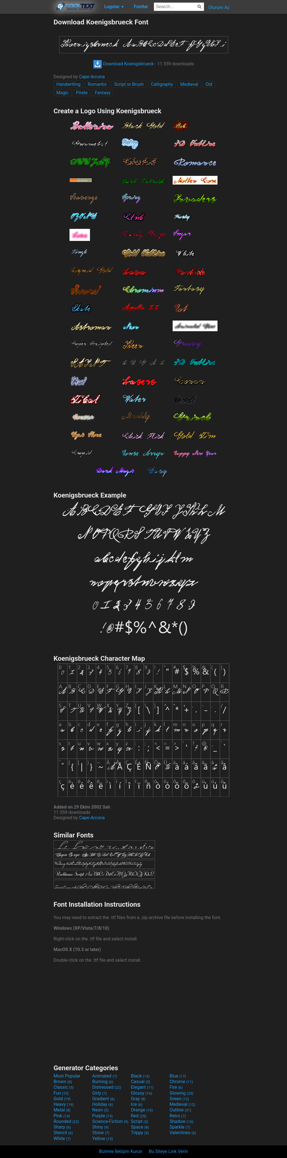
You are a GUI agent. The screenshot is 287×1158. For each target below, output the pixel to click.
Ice (136, 1104)
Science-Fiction (110, 1121)
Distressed (106, 1087)
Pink (62, 1115)
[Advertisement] (26, 102)
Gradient (103, 1098)
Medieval (189, 84)
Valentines (183, 1132)
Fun (61, 1093)
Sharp (62, 1127)
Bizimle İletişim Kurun (120, 1151)
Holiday (102, 1104)
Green (179, 1098)
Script (139, 1121)
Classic (64, 1087)
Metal (62, 1110)
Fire (176, 1087)
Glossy (141, 1093)
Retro (178, 1115)
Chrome (181, 1081)
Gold (62, 1098)
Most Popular (67, 1076)
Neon (100, 1110)
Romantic (97, 84)
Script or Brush (129, 84)
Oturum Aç (219, 7)
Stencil (63, 1132)
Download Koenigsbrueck (123, 63)
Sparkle (180, 1127)
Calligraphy (162, 84)
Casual (140, 1081)
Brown (63, 1081)
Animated (104, 1076)
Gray (138, 1098)
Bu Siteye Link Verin (168, 1151)
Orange (142, 1110)
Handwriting (68, 84)
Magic (62, 92)
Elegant (142, 1087)
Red (138, 1115)
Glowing (181, 1093)
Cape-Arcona (92, 76)
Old (208, 84)
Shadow (181, 1121)
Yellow (102, 1138)
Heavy (63, 1104)
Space (140, 1127)
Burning (102, 1081)
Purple (102, 1115)
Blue (178, 1076)
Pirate (82, 92)
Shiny (100, 1127)
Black (140, 1076)
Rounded (66, 1121)
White (62, 1138)
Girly (99, 1093)
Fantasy (102, 92)
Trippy (140, 1132)
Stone (100, 1132)
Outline (180, 1110)
